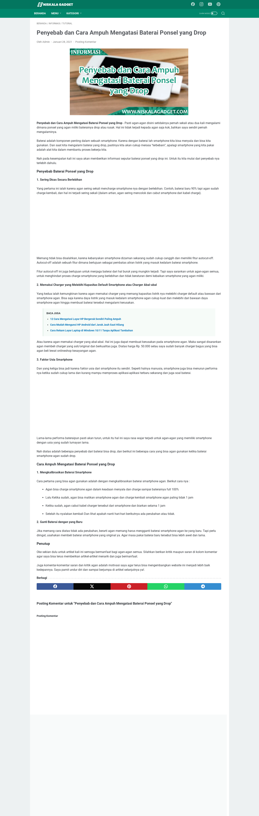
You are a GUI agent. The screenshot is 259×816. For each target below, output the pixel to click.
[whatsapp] (123, 669)
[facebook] (49, 669)
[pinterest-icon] (219, 4)
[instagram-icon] (203, 4)
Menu (57, 13)
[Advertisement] (99, 250)
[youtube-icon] (211, 4)
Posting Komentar (85, 53)
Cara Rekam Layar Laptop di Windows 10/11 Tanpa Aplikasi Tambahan (91, 368)
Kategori (75, 13)
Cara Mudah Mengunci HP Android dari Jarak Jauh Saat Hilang (87, 362)
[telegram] (148, 669)
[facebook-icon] (194, 4)
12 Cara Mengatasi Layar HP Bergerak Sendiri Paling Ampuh (85, 357)
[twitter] (73, 669)
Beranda (42, 13)
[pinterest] (98, 669)
